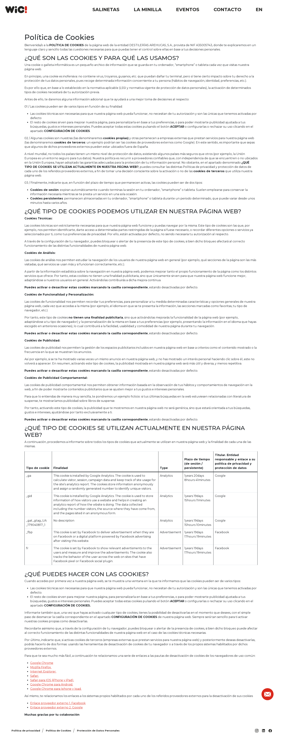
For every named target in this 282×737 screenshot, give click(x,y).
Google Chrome (41, 663)
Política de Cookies (58, 730)
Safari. (34, 676)
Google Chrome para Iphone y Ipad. (55, 688)
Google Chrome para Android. (51, 684)
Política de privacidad (26, 730)
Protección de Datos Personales (98, 730)
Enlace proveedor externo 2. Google (56, 707)
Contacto (227, 9)
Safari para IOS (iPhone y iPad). (52, 680)
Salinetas (105, 9)
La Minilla (148, 9)
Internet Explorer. (43, 671)
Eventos (187, 9)
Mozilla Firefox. (40, 667)
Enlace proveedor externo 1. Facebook (58, 703)
